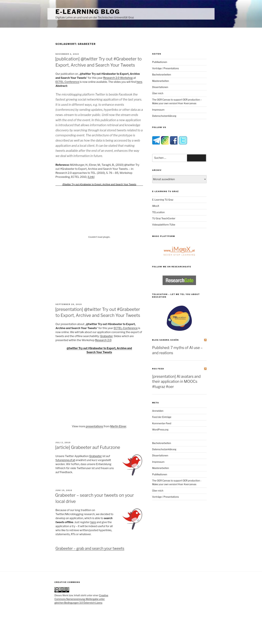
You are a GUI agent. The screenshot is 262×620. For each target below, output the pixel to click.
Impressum (158, 109)
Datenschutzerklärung (164, 115)
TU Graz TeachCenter (163, 218)
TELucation (158, 212)
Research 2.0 (103, 340)
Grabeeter (106, 336)
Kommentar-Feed (161, 423)
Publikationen (159, 62)
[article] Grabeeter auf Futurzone (87, 447)
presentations (94, 426)
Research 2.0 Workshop (118, 77)
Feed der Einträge (161, 417)
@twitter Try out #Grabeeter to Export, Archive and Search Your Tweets (99, 184)
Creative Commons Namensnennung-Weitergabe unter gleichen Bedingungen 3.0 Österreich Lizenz (81, 599)
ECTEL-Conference (126, 328)
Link (91, 177)
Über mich (157, 93)
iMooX (155, 205)
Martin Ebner (118, 426)
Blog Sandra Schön (165, 340)
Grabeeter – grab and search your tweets (89, 548)
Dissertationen (160, 87)
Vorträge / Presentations (165, 68)
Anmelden (157, 410)
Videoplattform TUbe (163, 224)
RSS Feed (158, 369)
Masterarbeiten (160, 80)
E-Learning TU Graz (162, 199)
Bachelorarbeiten (161, 74)
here (139, 81)
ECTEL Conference (67, 81)
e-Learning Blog (87, 11)
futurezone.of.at (65, 460)
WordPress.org (160, 429)
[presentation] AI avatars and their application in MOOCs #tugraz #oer (176, 381)
